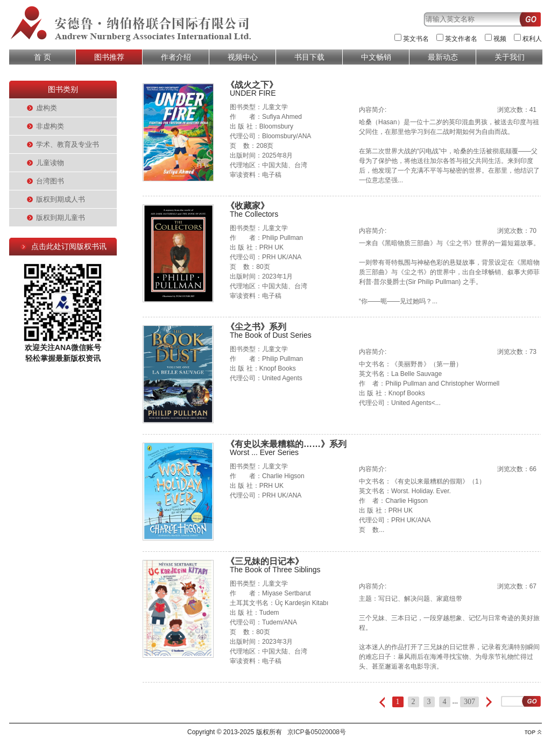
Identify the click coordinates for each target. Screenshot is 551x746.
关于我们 (510, 57)
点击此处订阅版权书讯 (69, 246)
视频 (499, 38)
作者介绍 (176, 57)
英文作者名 (461, 38)
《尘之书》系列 (256, 326)
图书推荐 (109, 57)
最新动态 (443, 57)
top (533, 732)
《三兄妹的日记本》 (264, 561)
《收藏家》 (247, 205)
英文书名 (416, 38)
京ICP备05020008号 (316, 732)
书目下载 (309, 57)
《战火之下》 (252, 84)
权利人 (532, 38)
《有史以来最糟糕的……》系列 (286, 444)
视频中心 (243, 57)
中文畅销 (376, 57)
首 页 (42, 57)
